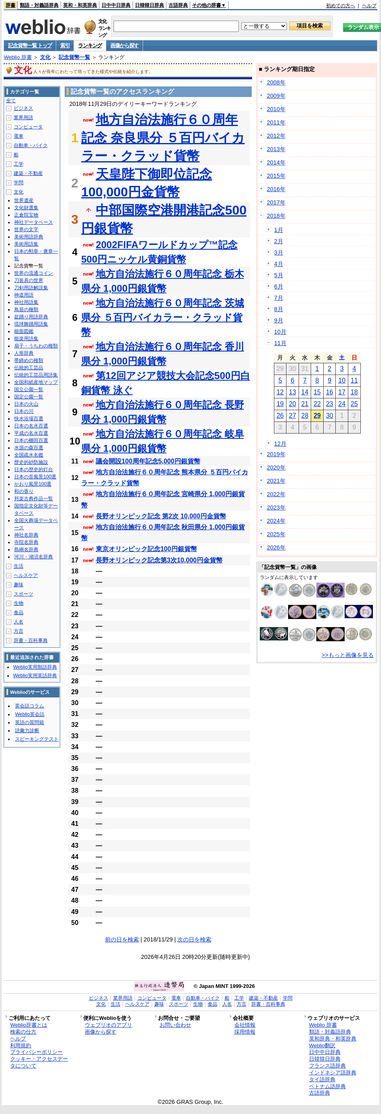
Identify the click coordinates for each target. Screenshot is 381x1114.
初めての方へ (340, 5)
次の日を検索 (194, 939)
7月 (278, 298)
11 (354, 380)
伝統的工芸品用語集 (36, 375)
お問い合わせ (175, 1025)
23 (329, 403)
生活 (18, 566)
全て (11, 100)
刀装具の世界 (28, 280)
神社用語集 (26, 302)
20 (292, 403)
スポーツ (23, 594)
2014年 (276, 162)
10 (341, 380)
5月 (278, 275)
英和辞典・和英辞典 (332, 1039)
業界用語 (23, 117)
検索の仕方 (23, 1032)
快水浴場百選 (28, 418)
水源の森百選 (28, 448)
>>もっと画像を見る (348, 655)
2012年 (276, 136)
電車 (18, 136)
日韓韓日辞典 (149, 5)
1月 (278, 230)
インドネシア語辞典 (332, 1073)
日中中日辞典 (116, 5)
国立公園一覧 (28, 389)
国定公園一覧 (28, 397)
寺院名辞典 (26, 542)
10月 (280, 332)
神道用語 (24, 295)
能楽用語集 (26, 338)
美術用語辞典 (28, 237)
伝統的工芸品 (28, 368)
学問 (18, 182)
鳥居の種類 (26, 309)
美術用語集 (26, 244)
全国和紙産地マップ (36, 382)
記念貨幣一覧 (74, 57)
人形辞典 (24, 353)
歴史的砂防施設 (31, 462)
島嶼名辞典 (26, 549)
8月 (278, 309)
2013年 (276, 149)
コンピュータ (28, 127)
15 (317, 392)
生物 (18, 603)
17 (341, 392)
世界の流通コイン (33, 273)
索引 (64, 45)
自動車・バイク (31, 145)
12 (280, 392)
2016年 (276, 189)
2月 (278, 241)
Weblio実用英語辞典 (35, 675)
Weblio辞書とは (28, 1025)
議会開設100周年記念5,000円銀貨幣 (148, 461)
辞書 (10, 5)
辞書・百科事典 (31, 640)
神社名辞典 (26, 535)
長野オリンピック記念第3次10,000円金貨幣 (159, 560)
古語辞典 (178, 5)
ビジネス (23, 108)
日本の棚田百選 (31, 440)
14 (305, 392)
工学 (18, 164)
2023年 (276, 507)
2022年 (276, 494)
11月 (280, 343)
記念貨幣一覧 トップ (30, 45)
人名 (18, 622)
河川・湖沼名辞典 (33, 557)
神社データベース (33, 222)
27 (292, 415)
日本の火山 (26, 404)
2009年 (276, 96)
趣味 (18, 585)
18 (354, 392)
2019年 (276, 454)
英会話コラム (29, 706)
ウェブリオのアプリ (108, 1025)
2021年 (276, 481)
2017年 (276, 202)
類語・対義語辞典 (39, 5)
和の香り (24, 491)
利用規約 (20, 1045)
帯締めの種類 (28, 360)
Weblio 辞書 (18, 57)
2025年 (276, 534)
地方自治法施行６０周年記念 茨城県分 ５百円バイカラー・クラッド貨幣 (162, 317)
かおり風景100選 (32, 484)
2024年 (276, 521)
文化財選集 (26, 208)
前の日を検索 (122, 939)
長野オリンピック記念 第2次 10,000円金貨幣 (161, 516)
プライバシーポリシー (36, 1052)
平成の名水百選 (31, 433)
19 (280, 403)
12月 (280, 443)
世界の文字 (26, 229)
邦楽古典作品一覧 (33, 498)
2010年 (276, 109)
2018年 (276, 216)
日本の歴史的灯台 (33, 469)
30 (329, 415)
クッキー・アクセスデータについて (39, 1062)
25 (354, 403)
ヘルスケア (26, 575)
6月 (278, 286)
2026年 (276, 547)
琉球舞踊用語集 (31, 324)
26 (280, 415)
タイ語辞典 (322, 1079)
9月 (278, 320)
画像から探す (124, 45)
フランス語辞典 (327, 1066)
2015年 (276, 176)
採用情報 (244, 1032)
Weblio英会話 (29, 714)
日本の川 (24, 411)
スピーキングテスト (37, 739)
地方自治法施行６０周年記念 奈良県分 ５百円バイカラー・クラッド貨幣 (163, 137)
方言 (18, 631)
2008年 (276, 82)
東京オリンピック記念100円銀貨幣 (146, 548)
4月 (278, 264)
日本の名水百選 (31, 426)
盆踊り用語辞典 (31, 317)
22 (317, 403)
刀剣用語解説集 (31, 288)
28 (305, 415)
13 (292, 392)
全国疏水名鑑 (28, 455)
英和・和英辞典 (80, 5)
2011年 (276, 122)
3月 (278, 252)
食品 (18, 612)
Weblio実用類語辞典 (35, 667)
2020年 (276, 467)
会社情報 (244, 1025)
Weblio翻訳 (322, 1045)
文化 (45, 57)
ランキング (90, 45)
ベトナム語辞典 (327, 1086)
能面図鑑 (24, 331)
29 (317, 415)
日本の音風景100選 (35, 477)
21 (305, 403)
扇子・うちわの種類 (36, 346)
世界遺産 (24, 200)
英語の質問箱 (29, 722)
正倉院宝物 (26, 215)
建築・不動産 (28, 173)
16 (329, 392)
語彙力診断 (27, 730)
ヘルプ (369, 5)
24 (341, 403)
